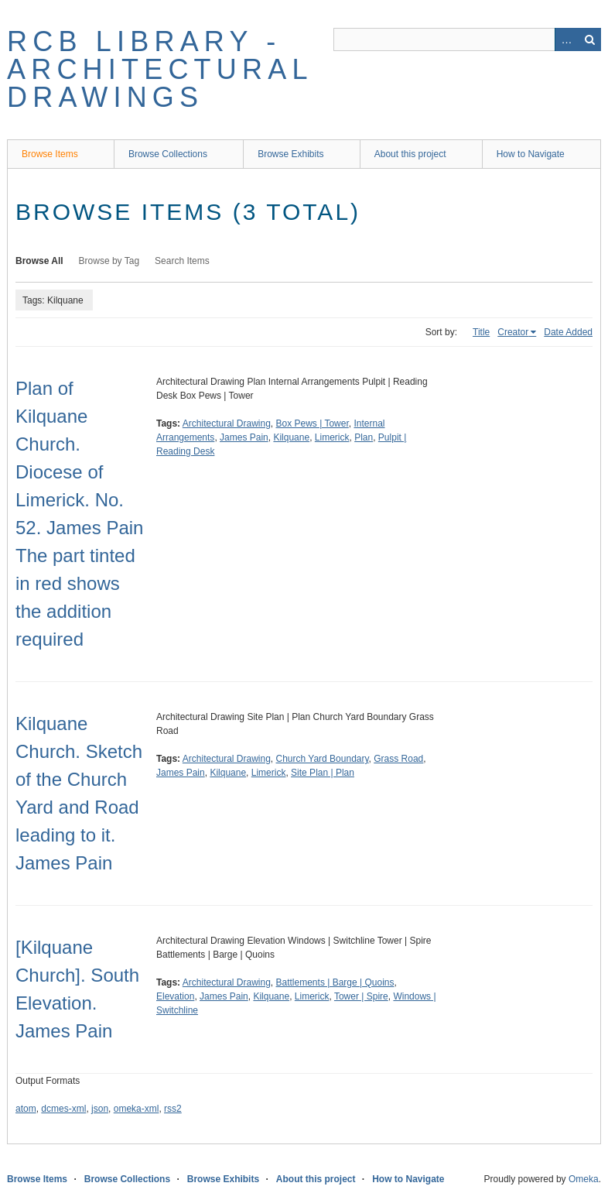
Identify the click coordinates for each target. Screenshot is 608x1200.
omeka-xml (136, 1108)
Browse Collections (167, 154)
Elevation (175, 996)
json (99, 1108)
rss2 (173, 1108)
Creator (512, 332)
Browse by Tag (109, 260)
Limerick (332, 437)
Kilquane (291, 437)
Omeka (584, 1179)
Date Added (568, 332)
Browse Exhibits (290, 154)
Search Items (182, 260)
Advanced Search (566, 39)
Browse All (39, 260)
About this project (410, 154)
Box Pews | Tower (312, 423)
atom (25, 1108)
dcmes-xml (63, 1108)
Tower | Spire (361, 996)
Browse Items (50, 154)
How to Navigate (531, 154)
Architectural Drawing (227, 423)
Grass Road (398, 758)
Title (481, 332)
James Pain (244, 437)
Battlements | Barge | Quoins (335, 982)
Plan (363, 437)
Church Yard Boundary (322, 758)
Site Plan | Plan (322, 772)
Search (589, 39)
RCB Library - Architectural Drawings (159, 69)
